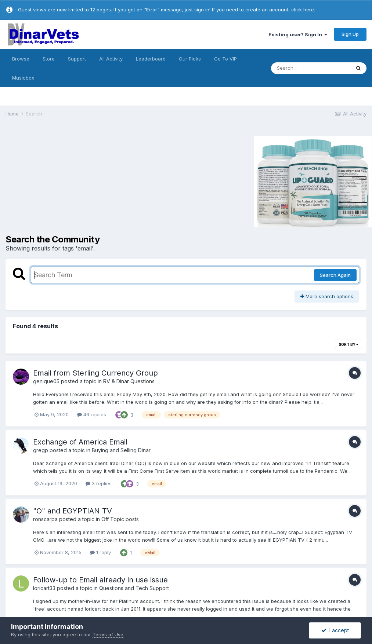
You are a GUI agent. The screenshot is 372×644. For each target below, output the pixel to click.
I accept (335, 630)
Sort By (348, 344)
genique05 (46, 381)
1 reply (100, 552)
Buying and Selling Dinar (121, 450)
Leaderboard (151, 59)
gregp (40, 450)
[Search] (310, 68)
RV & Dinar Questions (129, 381)
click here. (303, 9)
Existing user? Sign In (297, 34)
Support (77, 59)
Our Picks (190, 59)
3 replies (99, 483)
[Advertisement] (67, 180)
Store (49, 59)
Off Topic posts (120, 519)
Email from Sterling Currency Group (95, 373)
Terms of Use (108, 634)
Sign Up (350, 34)
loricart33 (44, 588)
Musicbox (23, 78)
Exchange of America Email (80, 442)
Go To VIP (225, 59)
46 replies (91, 414)
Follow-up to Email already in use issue (100, 579)
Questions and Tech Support (134, 588)
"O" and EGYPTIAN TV (72, 510)
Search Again (335, 275)
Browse (20, 59)
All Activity (111, 59)
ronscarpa (45, 519)
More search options (326, 296)
